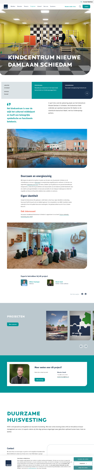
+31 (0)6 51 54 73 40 (62, 374)
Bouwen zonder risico (70, 6)
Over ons (46, 6)
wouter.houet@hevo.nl (63, 377)
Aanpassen (83, 458)
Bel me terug (40, 379)
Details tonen (20, 467)
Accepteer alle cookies (83, 454)
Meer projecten (13, 324)
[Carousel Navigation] (47, 346)
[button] (87, 93)
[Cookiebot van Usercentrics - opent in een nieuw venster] (8, 467)
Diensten (19, 6)
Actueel (40, 6)
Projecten (33, 6)
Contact (86, 6)
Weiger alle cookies (83, 463)
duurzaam (37, 182)
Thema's (26, 6)
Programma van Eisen (32, 184)
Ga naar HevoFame (88, 2)
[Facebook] (82, 294)
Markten (13, 6)
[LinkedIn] (85, 294)
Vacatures (53, 6)
